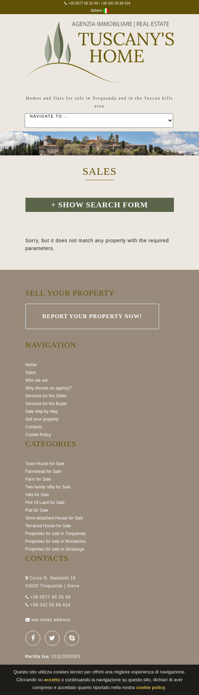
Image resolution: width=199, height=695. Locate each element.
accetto (52, 679)
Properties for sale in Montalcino (55, 541)
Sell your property (42, 419)
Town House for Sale (45, 463)
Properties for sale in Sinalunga (54, 549)
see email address (50, 619)
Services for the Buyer (46, 403)
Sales (30, 372)
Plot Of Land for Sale (45, 502)
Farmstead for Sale (43, 471)
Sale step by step (41, 411)
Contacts (33, 426)
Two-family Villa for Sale (48, 487)
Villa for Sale (37, 494)
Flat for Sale (36, 510)
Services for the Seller (46, 395)
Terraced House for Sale (48, 525)
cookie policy (150, 687)
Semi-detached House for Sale (54, 518)
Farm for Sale (38, 479)
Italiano (99, 10)
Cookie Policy (38, 434)
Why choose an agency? (48, 388)
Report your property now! (92, 316)
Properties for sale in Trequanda (55, 533)
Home (31, 364)
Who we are (36, 380)
